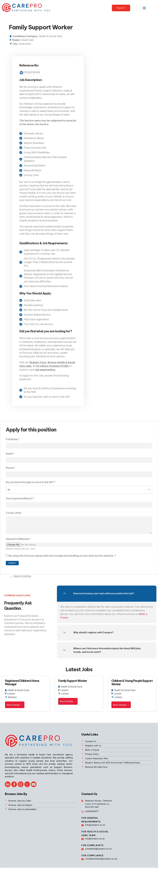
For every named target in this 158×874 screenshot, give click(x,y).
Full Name (12, 439)
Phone (10, 468)
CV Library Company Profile (52, 365)
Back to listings (22, 577)
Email (10, 453)
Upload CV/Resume (18, 540)
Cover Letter (13, 513)
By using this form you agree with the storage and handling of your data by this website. (62, 557)
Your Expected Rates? (20, 498)
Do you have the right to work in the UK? (31, 482)
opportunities (45, 369)
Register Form (38, 362)
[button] (144, 7)
